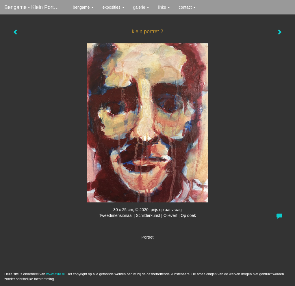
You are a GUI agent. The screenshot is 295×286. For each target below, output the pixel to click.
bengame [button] (83, 7)
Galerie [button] (141, 7)
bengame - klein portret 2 (34, 7)
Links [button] (164, 7)
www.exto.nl (55, 274)
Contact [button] (187, 7)
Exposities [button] (113, 7)
